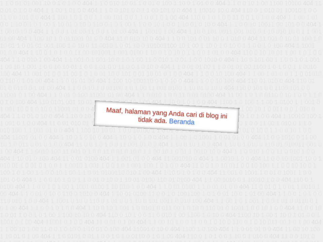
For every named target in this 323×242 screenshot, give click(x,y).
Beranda (182, 121)
